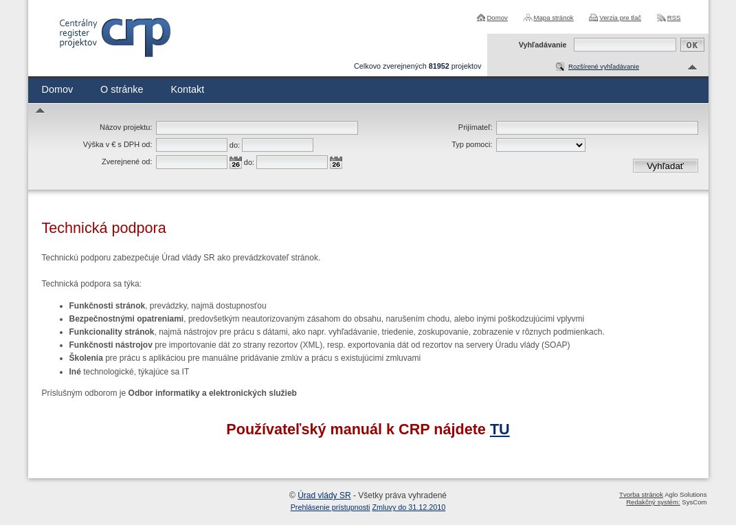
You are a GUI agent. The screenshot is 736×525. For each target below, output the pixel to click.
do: (235, 145)
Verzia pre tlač (620, 17)
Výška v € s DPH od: (118, 144)
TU (500, 429)
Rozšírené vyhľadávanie (603, 66)
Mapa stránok (554, 17)
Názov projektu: (126, 127)
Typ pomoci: (471, 144)
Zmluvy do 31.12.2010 (409, 507)
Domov (497, 17)
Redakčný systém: (653, 502)
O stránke (121, 89)
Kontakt (187, 89)
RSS (674, 17)
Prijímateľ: (475, 127)
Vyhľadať (665, 166)
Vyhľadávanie (543, 45)
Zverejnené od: (127, 161)
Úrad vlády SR (324, 495)
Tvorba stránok (641, 494)
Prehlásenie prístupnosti (330, 507)
